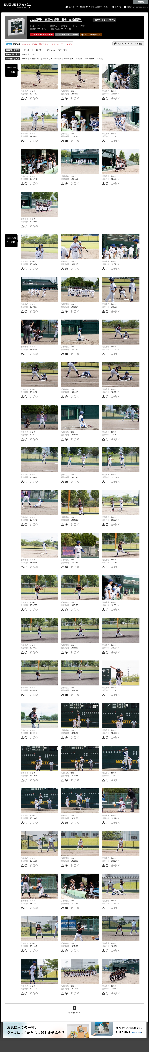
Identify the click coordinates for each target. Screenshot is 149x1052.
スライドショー (64, 50)
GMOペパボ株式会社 (142, 7)
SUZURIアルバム (17, 5)
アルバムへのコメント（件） (128, 43)
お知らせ (131, 7)
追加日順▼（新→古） (94, 58)
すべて (33, 54)
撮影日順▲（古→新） (31, 58)
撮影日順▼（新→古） (52, 58)
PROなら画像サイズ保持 (98, 7)
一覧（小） (26, 50)
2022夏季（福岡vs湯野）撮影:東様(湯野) (56, 19)
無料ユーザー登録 (76, 7)
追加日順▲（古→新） (73, 58)
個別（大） (51, 50)
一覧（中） (38, 50)
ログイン (118, 7)
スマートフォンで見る (104, 20)
